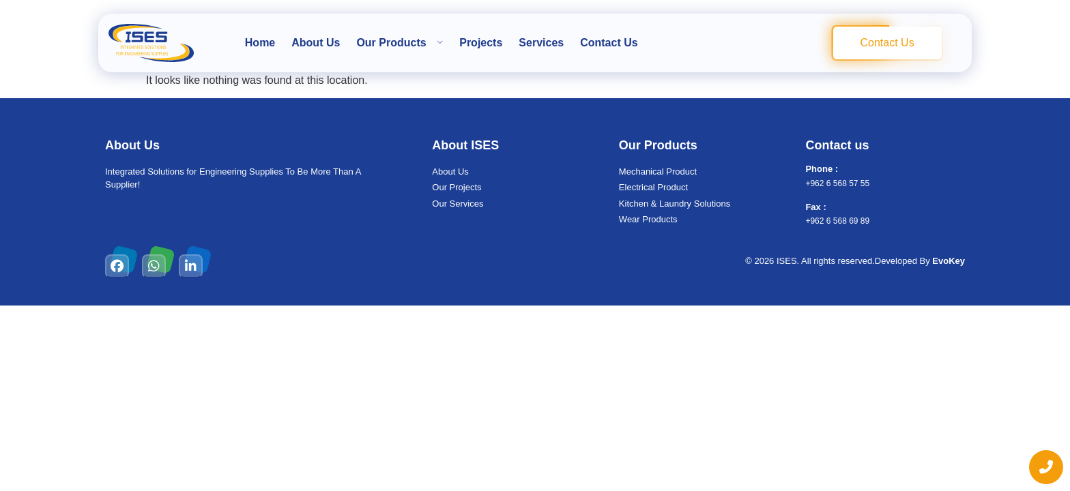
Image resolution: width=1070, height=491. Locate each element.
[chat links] (1046, 467)
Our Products (399, 42)
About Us (315, 42)
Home (260, 42)
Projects (480, 42)
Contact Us (608, 42)
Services (541, 42)
